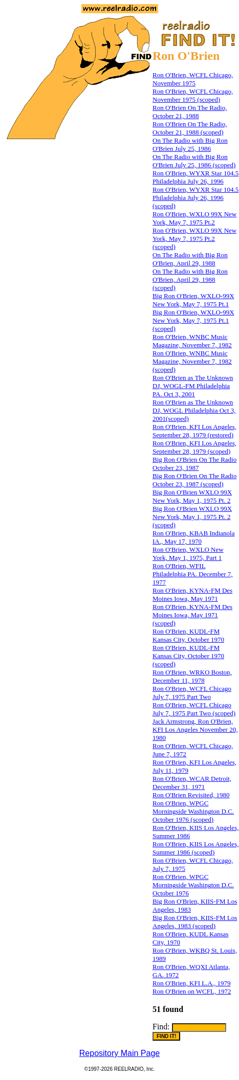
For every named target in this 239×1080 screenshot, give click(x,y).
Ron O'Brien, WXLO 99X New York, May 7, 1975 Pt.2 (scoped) (194, 239)
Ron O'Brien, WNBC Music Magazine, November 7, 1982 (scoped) (192, 361)
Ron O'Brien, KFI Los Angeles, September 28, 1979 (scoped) (194, 447)
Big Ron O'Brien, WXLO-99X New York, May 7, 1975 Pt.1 (193, 300)
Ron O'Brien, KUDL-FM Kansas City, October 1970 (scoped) (188, 656)
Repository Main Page (119, 1053)
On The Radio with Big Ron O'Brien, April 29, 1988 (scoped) (190, 279)
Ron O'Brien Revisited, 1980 (191, 795)
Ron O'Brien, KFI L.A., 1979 (192, 983)
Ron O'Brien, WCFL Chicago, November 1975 (193, 79)
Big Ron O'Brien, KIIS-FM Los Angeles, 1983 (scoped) (195, 922)
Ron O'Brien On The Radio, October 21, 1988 (190, 112)
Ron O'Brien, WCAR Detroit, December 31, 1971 (192, 783)
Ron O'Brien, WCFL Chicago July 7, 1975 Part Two (192, 693)
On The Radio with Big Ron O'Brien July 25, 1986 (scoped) (194, 161)
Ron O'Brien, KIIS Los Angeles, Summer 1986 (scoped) (195, 848)
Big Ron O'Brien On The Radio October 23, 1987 (194, 463)
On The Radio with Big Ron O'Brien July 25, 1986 (190, 144)
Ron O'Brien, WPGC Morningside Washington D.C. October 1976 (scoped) (193, 811)
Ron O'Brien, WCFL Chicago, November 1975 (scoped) (193, 95)
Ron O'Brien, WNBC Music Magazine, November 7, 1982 (192, 341)
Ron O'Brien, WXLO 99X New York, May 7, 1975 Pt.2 (194, 218)
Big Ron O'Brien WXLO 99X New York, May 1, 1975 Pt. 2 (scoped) (192, 517)
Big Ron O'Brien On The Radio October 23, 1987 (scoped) (194, 480)
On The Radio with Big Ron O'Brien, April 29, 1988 (190, 259)
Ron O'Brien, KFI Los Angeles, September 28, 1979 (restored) (194, 431)
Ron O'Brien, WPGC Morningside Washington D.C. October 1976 (193, 885)
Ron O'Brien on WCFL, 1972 (192, 991)
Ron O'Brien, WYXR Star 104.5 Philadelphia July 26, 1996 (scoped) (195, 198)
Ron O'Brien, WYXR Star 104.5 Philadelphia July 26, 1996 (195, 177)
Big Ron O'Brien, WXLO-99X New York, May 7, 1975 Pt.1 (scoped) (193, 320)
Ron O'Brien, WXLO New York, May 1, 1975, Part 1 (188, 553)
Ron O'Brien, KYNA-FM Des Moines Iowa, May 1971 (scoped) (192, 615)
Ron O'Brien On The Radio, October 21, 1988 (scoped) (190, 128)
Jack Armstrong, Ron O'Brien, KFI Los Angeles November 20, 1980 (195, 729)
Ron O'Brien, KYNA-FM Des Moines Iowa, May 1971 (192, 594)
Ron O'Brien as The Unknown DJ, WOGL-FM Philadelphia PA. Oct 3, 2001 (193, 386)
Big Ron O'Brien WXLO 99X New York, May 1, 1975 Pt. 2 (192, 496)
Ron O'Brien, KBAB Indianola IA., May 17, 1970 (194, 537)
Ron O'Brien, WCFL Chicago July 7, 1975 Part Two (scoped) (194, 709)
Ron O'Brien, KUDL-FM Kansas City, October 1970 (188, 635)
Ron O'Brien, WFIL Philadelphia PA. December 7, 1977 (193, 574)
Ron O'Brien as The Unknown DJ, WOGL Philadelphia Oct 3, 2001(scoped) (194, 410)
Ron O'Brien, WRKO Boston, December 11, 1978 (192, 676)
